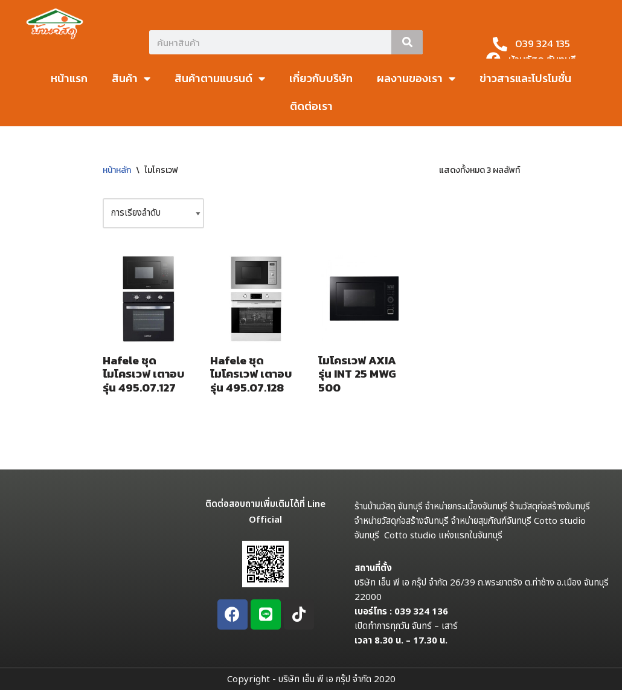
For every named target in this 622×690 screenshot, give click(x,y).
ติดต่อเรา (311, 106)
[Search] (407, 42)
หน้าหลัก (117, 170)
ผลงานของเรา (416, 78)
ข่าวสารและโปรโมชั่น (525, 78)
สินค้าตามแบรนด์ (220, 78)
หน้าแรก (69, 78)
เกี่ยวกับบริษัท (321, 78)
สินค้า (131, 78)
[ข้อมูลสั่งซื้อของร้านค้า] (153, 213)
